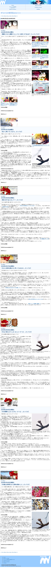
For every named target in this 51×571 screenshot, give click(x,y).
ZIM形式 (45, 46)
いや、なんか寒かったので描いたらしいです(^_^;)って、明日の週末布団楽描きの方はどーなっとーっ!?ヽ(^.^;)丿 (41, 145)
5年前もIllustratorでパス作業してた (13, 287)
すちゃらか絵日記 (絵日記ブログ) (9, 559)
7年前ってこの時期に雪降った (34, 303)
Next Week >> (15, 552)
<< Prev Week (3, 552)
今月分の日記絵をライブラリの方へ (27, 205)
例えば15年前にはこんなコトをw (36, 299)
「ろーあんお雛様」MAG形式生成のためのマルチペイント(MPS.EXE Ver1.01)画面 (36, 67)
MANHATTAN (5, 206)
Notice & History (6, 561)
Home (4, 557)
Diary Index (9, 552)
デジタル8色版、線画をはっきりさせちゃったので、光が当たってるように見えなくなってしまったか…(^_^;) (36, 55)
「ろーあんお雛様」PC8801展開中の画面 (40, 81)
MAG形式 (42, 46)
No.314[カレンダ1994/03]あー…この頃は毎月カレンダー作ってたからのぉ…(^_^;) (5, 104)
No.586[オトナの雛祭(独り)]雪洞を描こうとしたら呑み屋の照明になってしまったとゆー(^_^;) (13, 104)
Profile (8, 558)
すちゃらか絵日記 (12, 7)
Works (4, 558)
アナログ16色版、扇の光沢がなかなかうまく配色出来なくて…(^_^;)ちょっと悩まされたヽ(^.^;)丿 (44, 43)
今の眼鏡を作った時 (44, 238)
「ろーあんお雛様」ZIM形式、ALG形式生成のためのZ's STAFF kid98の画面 (44, 67)
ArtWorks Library (6, 560)
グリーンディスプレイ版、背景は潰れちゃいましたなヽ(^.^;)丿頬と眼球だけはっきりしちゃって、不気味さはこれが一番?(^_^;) (44, 56)
